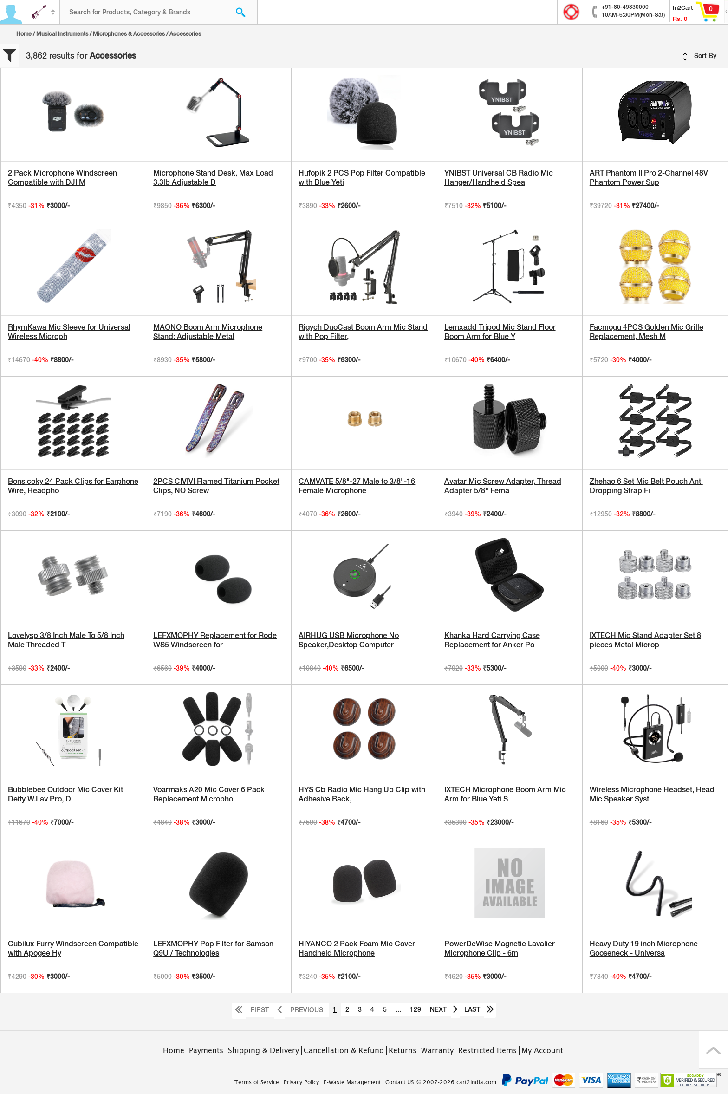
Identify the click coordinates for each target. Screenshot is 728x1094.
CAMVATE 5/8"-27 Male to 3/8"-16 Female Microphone (357, 486)
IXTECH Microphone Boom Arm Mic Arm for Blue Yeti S (505, 794)
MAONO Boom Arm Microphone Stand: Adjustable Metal (207, 332)
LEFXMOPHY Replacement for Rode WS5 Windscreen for (215, 640)
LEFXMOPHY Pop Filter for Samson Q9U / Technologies (213, 948)
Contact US (399, 1082)
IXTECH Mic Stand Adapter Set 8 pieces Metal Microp (645, 640)
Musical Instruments (62, 34)
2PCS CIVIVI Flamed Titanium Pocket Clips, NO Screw (216, 486)
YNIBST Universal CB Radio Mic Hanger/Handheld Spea (498, 178)
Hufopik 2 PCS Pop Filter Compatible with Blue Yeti (362, 178)
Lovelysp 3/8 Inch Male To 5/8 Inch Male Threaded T (66, 640)
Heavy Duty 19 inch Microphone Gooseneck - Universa (644, 948)
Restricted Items (487, 1050)
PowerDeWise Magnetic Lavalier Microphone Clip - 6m (499, 948)
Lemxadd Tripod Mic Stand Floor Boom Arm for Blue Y (500, 332)
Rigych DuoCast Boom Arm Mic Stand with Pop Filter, (363, 332)
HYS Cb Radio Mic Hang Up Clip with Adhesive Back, (362, 794)
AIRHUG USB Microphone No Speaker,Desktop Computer (349, 640)
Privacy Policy (301, 1082)
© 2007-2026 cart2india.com (456, 1082)
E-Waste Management (352, 1082)
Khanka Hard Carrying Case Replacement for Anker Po (492, 640)
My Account (542, 1050)
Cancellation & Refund (344, 1050)
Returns (402, 1050)
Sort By (699, 56)
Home (24, 34)
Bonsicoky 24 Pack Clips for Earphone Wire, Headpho (73, 486)
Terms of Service (256, 1082)
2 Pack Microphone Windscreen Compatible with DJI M (62, 178)
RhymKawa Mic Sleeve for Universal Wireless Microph (69, 332)
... (398, 1009)
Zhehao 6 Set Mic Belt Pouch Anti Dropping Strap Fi (646, 486)
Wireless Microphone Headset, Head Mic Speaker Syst (652, 794)
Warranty (437, 1050)
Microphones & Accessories (129, 34)
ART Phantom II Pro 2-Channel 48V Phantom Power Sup (649, 178)
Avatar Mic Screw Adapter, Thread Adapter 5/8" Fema (502, 486)
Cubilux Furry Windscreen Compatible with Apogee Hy (73, 948)
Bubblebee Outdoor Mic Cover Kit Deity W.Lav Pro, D (65, 794)
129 (415, 1009)
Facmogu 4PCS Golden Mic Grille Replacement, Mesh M (646, 332)
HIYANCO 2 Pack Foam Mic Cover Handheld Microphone (357, 948)
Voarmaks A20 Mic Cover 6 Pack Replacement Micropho (209, 794)
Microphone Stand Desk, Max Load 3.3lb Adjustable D (213, 178)
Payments (206, 1050)
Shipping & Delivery (263, 1050)
